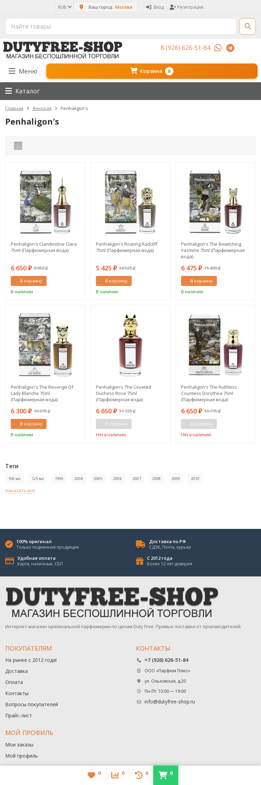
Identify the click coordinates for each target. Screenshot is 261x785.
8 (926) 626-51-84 (185, 47)
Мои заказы (19, 744)
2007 (137, 478)
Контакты (16, 693)
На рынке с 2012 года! (31, 660)
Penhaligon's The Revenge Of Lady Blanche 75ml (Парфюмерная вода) (42, 393)
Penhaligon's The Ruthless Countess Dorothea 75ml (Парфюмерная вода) (209, 393)
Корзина (151, 71)
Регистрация (186, 7)
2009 (176, 478)
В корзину (27, 281)
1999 (59, 478)
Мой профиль (21, 755)
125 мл (38, 478)
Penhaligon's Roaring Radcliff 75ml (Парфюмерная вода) (126, 247)
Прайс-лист (18, 715)
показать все (20, 490)
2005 (98, 478)
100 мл (14, 478)
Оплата (14, 682)
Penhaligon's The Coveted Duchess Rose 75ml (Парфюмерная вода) (123, 393)
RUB (64, 7)
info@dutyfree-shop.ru (170, 701)
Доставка (16, 671)
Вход (155, 7)
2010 (195, 478)
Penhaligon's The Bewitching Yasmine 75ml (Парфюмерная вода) (213, 250)
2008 (156, 478)
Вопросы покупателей (31, 704)
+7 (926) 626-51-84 (166, 660)
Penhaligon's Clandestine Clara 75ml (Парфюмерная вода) (44, 247)
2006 (117, 478)
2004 (78, 478)
